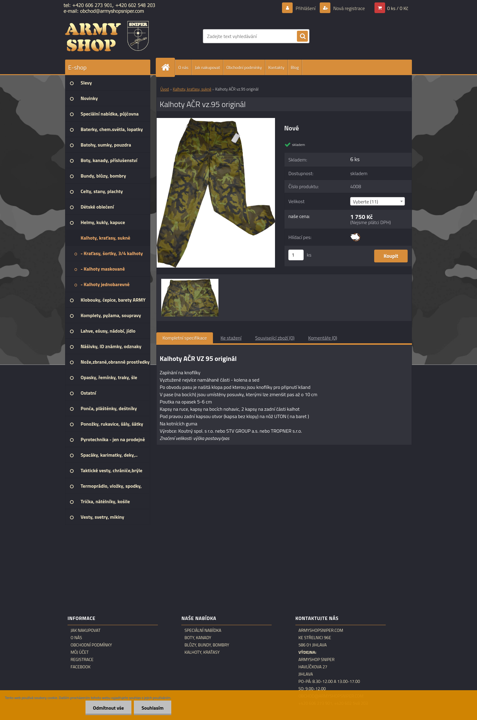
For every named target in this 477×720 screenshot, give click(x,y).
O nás (183, 67)
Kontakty (276, 67)
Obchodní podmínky (244, 67)
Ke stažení (231, 337)
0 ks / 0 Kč (397, 8)
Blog (295, 67)
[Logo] (107, 36)
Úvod (164, 89)
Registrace (82, 659)
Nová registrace (348, 8)
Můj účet (80, 652)
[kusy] (296, 255)
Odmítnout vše (108, 707)
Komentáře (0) (322, 337)
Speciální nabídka (202, 630)
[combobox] (377, 201)
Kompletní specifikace (184, 337)
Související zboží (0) (274, 337)
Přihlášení (305, 8)
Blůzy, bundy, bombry (206, 645)
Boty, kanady (197, 637)
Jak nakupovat (207, 67)
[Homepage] (168, 67)
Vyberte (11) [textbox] (365, 201)
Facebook (81, 667)
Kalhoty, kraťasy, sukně (192, 89)
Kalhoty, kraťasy (202, 652)
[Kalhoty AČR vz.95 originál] (216, 120)
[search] (302, 36)
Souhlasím (152, 707)
